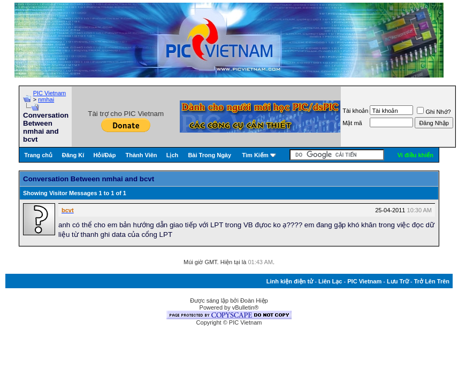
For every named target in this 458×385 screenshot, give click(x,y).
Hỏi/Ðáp (105, 155)
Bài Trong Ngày (209, 155)
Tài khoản (355, 110)
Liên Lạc (330, 281)
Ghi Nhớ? (434, 112)
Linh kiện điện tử (289, 281)
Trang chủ (38, 155)
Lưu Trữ (398, 281)
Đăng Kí (73, 155)
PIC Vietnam (49, 93)
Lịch (172, 155)
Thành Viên (141, 155)
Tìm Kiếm (255, 155)
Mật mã (352, 123)
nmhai (46, 99)
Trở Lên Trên (431, 281)
